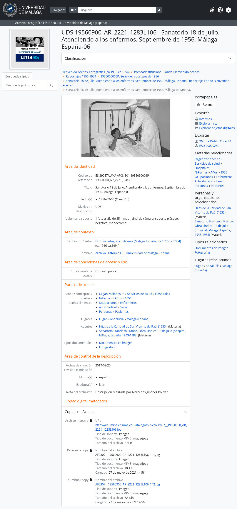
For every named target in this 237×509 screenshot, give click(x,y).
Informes (203, 119)
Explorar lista (206, 123)
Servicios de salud (139, 294)
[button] (212, 10)
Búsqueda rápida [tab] (17, 76)
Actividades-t (108, 307)
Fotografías (107, 347)
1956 (128, 298)
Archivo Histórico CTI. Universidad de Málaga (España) (133, 253)
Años (118, 298)
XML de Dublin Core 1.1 (213, 141)
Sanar (124, 307)
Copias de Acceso (80, 411)
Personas (105, 312)
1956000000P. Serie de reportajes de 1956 (130, 76)
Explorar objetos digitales (215, 128)
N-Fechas (105, 298)
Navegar (57, 10)
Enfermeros (128, 303)
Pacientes (122, 312)
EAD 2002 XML (207, 146)
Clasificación (75, 58)
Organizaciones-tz (111, 294)
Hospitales (162, 294)
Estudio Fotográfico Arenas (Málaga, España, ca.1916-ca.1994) (138, 241)
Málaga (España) (138, 319)
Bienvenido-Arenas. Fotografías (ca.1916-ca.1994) (95, 72)
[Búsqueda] (117, 10)
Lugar (103, 319)
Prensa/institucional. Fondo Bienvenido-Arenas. (167, 72)
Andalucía (117, 319)
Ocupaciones (108, 303)
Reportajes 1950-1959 (81, 76)
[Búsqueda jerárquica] (26, 85)
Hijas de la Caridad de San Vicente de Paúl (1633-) (133, 326)
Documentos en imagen (116, 343)
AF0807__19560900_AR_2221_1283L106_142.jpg (127, 484)
